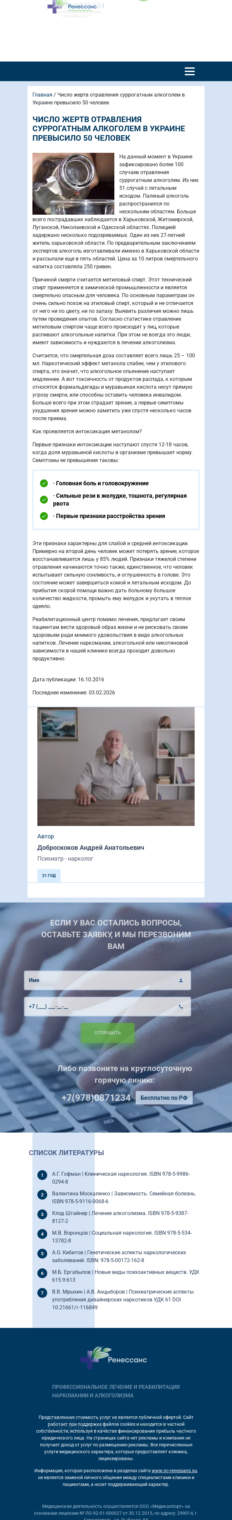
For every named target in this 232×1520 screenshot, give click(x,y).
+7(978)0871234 (112, 1097)
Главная (42, 95)
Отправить (90, 1032)
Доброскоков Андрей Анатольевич (90, 847)
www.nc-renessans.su (174, 1470)
